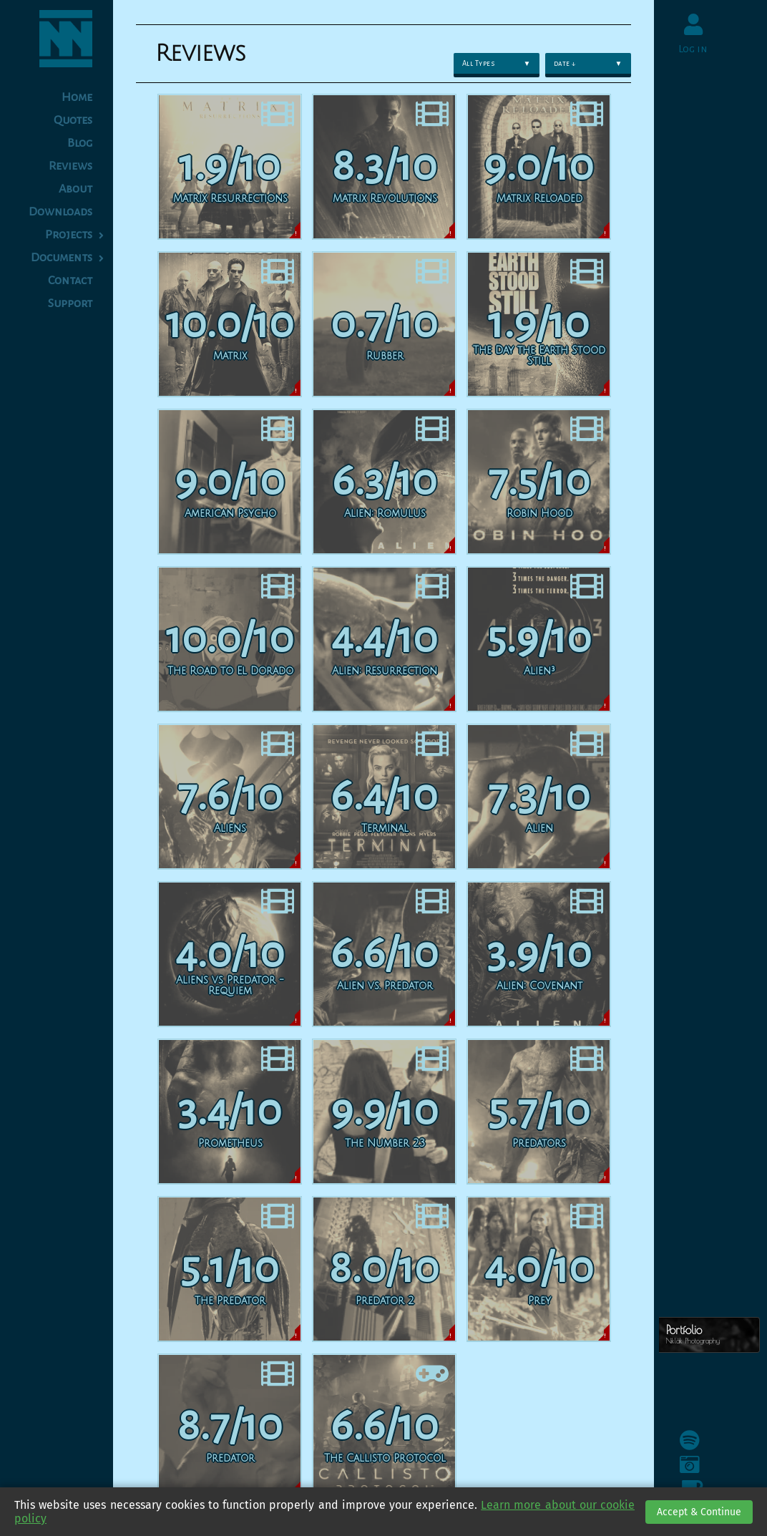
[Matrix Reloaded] (538, 166)
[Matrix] (229, 323)
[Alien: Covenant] (538, 953)
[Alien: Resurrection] (384, 638)
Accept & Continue (699, 1512)
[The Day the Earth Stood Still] (538, 323)
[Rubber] (384, 323)
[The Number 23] (384, 1110)
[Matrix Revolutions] (384, 166)
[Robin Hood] (538, 481)
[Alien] (538, 795)
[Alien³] (538, 638)
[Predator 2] (384, 1268)
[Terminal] (384, 795)
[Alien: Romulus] (384, 481)
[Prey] (538, 1268)
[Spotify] (690, 1441)
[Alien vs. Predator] (384, 953)
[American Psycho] (229, 481)
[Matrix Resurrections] (229, 166)
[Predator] (229, 1425)
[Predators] (538, 1110)
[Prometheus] (229, 1110)
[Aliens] (229, 795)
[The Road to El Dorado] (229, 638)
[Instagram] (690, 1465)
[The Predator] (229, 1268)
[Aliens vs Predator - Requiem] (229, 953)
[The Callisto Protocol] (384, 1425)
